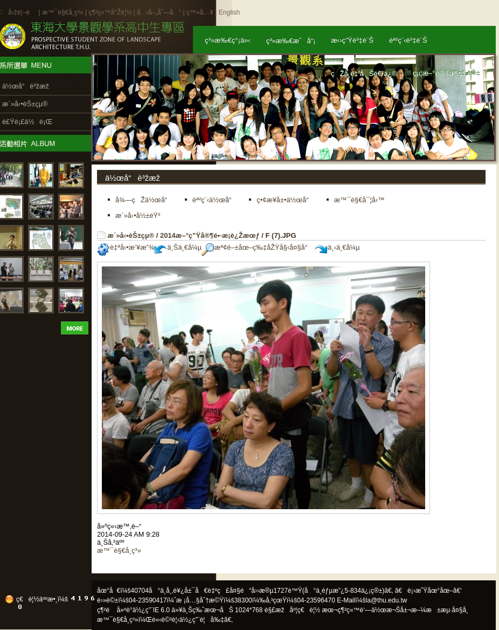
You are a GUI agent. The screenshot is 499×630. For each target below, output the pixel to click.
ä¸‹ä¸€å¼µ (337, 247)
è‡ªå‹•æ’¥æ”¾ (125, 247)
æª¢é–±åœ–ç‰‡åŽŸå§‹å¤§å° (257, 247)
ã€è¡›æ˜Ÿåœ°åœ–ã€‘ (428, 590)
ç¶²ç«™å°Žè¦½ (109, 12)
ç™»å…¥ (199, 12)
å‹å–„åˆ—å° (159, 12)
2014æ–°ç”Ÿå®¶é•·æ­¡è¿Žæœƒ (210, 235)
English (229, 12)
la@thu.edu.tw (386, 600)
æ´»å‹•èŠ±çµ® (131, 235)
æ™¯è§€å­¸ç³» (63, 12)
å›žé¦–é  (22, 12)
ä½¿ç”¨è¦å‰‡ (201, 620)
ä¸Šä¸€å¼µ (178, 247)
